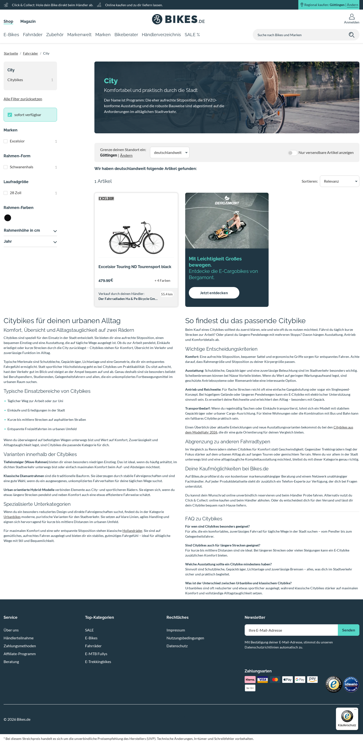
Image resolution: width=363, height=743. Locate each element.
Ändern (126, 155)
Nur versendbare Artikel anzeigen (326, 152)
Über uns (11, 630)
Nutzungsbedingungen (185, 638)
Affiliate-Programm (20, 653)
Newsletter (255, 617)
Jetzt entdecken (214, 292)
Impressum (176, 630)
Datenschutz (177, 645)
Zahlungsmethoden (20, 645)
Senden (348, 630)
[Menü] (355, 710)
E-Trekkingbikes (98, 661)
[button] (170, 152)
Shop (8, 21)
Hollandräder (132, 531)
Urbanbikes (12, 517)
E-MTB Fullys (96, 653)
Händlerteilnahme (19, 638)
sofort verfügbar (27, 114)
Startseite (11, 53)
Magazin (28, 21)
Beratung (11, 661)
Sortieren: (310, 181)
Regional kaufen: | (331, 4)
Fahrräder (30, 53)
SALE (89, 630)
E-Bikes (91, 638)
